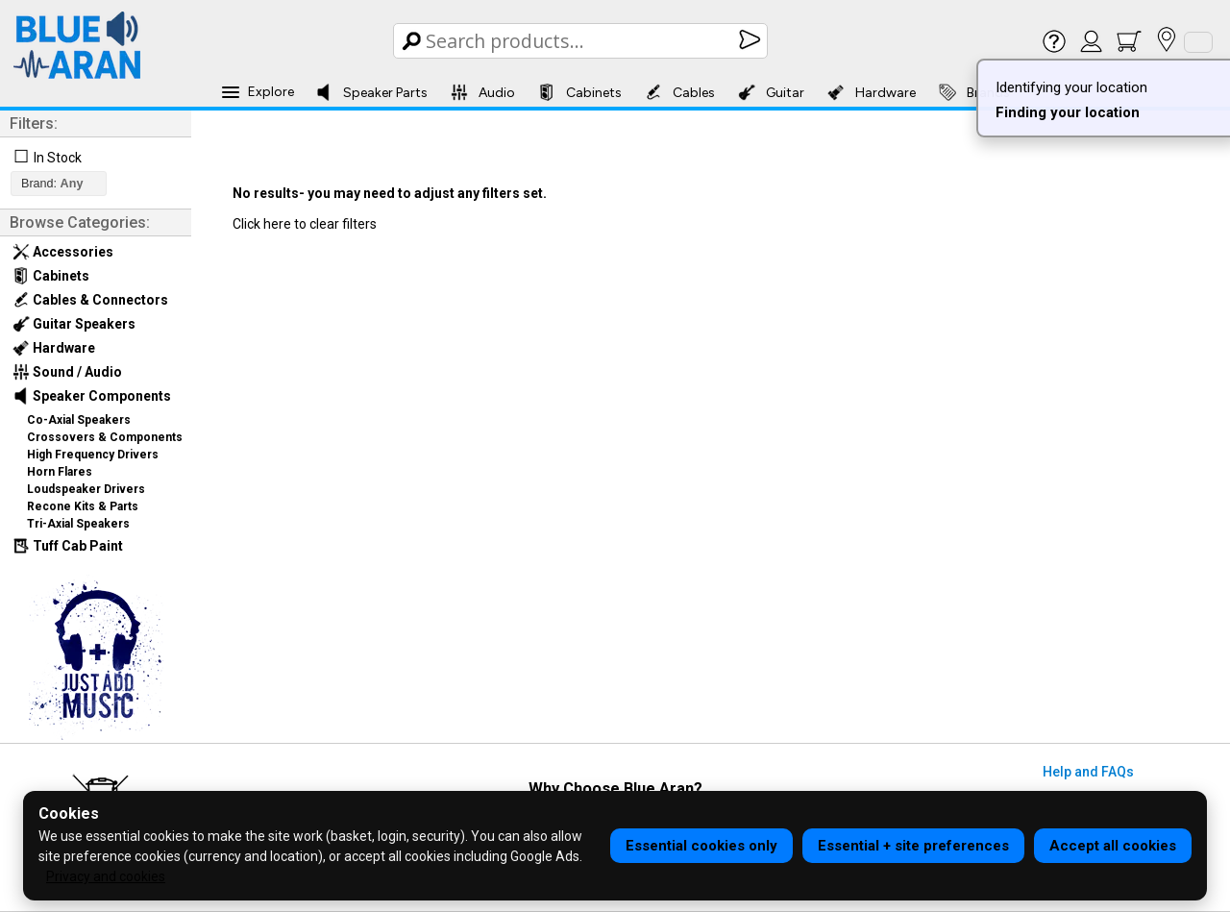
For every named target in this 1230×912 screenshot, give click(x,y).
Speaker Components (91, 396)
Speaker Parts (371, 92)
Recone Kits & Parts (82, 506)
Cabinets (580, 92)
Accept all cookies (1112, 845)
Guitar (771, 92)
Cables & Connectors (90, 299)
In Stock (58, 157)
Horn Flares (59, 472)
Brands (974, 92)
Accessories (62, 251)
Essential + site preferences (913, 845)
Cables (680, 92)
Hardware (871, 92)
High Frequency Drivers (93, 454)
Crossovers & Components (105, 437)
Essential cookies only (701, 845)
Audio (483, 92)
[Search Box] (582, 41)
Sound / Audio (67, 372)
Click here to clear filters (305, 224)
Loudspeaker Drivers (86, 489)
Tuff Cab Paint (67, 546)
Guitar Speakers (73, 324)
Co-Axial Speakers (79, 420)
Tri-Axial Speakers (78, 523)
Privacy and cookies (105, 876)
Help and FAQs (1088, 771)
